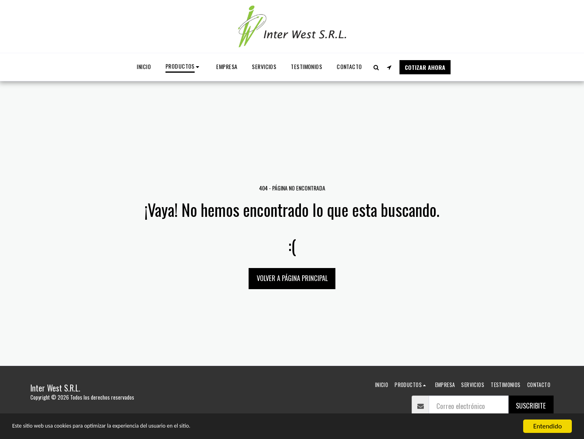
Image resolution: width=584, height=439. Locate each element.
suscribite (531, 405)
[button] (376, 67)
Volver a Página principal (292, 278)
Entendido (547, 426)
